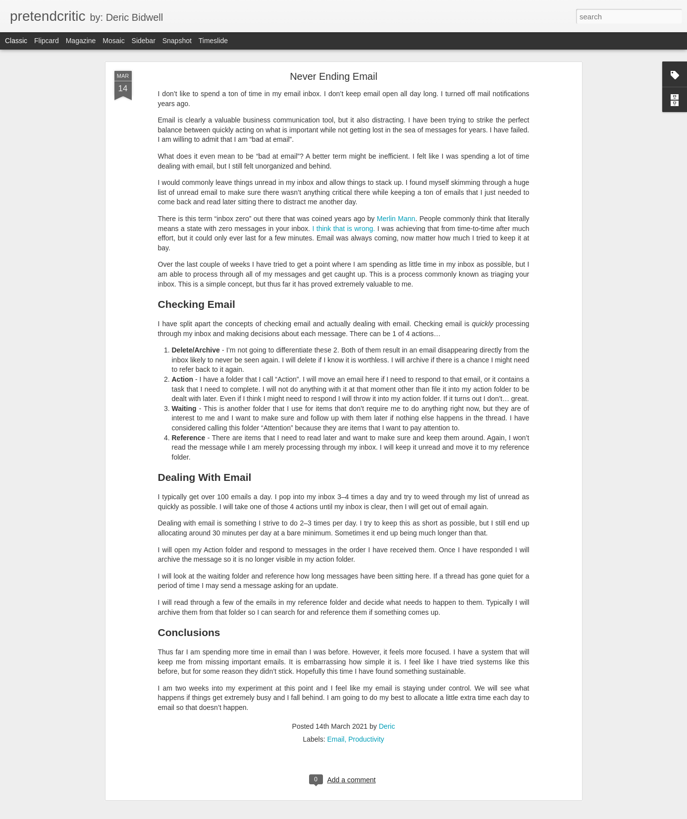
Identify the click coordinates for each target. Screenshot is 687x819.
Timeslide (213, 41)
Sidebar (144, 41)
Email (335, 739)
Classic (16, 41)
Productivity (366, 739)
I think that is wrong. (343, 229)
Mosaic (113, 41)
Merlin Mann (396, 219)
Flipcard (46, 41)
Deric (387, 726)
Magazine (81, 41)
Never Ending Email (333, 76)
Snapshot (177, 41)
